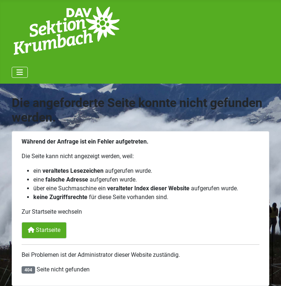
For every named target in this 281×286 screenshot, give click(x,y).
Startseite (44, 229)
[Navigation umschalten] (20, 72)
